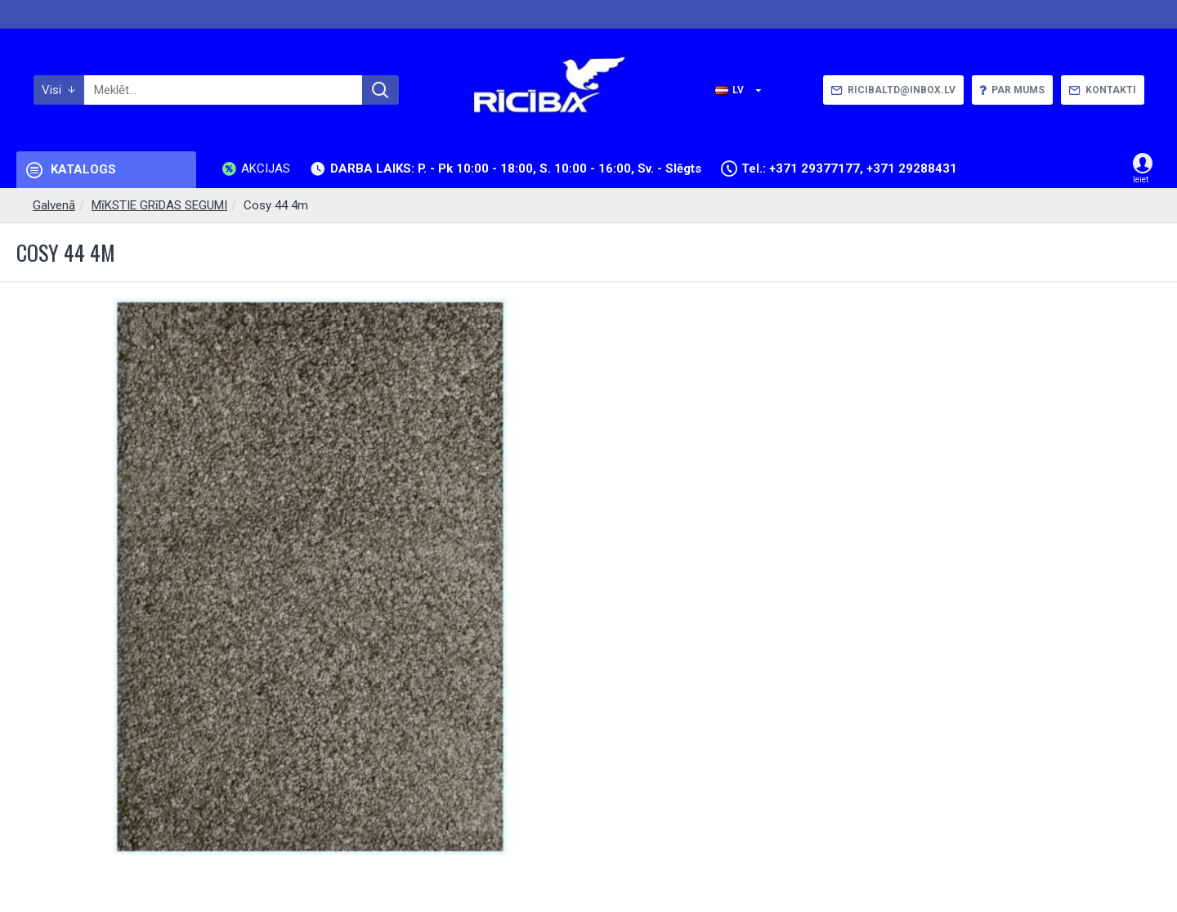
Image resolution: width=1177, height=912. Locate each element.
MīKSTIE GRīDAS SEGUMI (159, 205)
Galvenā (54, 205)
